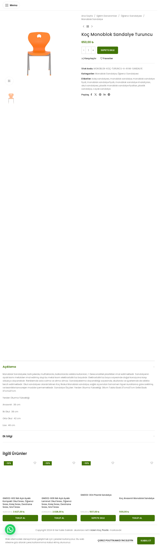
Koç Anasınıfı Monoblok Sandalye (136, 498)
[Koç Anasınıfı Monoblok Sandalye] (137, 477)
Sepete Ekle (108, 50)
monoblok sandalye (121, 78)
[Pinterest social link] (100, 94)
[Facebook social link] (91, 94)
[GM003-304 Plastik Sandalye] (98, 476)
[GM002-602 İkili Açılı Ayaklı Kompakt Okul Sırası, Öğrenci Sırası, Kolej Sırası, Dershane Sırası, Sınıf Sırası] (20, 477)
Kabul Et (146, 540)
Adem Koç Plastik (99, 530)
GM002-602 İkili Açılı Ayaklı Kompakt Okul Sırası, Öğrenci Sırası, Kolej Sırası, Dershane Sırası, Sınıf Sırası (18, 502)
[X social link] (95, 94)
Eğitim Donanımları (107, 15)
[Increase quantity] (93, 50)
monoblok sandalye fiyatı (101, 82)
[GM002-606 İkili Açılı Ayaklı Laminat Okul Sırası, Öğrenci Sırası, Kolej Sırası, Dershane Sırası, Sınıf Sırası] (59, 477)
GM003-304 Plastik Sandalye (96, 494)
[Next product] (92, 26)
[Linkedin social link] (104, 94)
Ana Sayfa (87, 15)
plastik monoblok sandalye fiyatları (118, 85)
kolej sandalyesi (100, 78)
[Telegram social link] (109, 94)
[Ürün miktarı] (88, 50)
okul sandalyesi (89, 85)
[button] (20, 518)
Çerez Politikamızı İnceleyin (116, 540)
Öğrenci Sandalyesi (131, 15)
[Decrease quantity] (83, 50)
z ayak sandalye (102, 88)
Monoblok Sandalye (92, 19)
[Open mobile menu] (11, 5)
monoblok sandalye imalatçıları (132, 82)
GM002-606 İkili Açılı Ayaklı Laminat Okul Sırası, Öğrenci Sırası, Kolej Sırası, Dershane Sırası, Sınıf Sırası (56, 502)
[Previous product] (83, 26)
